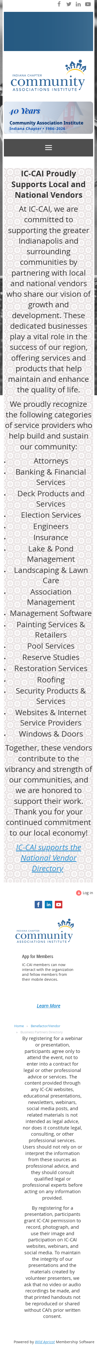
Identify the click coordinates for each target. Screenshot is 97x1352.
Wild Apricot (45, 1341)
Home (19, 1026)
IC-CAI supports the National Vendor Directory (48, 858)
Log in (88, 892)
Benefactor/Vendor (45, 1026)
